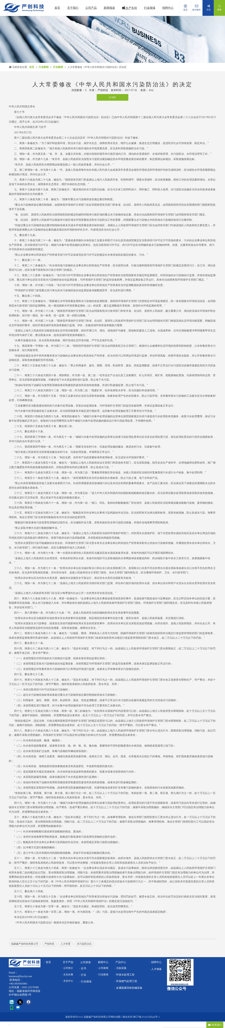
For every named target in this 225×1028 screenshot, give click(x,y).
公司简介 (68, 968)
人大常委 (65, 943)
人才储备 (156, 969)
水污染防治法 (84, 943)
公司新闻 (103, 968)
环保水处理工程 (125, 974)
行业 (83, 974)
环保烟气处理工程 (126, 981)
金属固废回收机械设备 (129, 987)
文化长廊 (68, 974)
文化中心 (68, 980)
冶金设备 (121, 968)
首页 (48, 962)
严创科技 (49, 943)
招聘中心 (156, 962)
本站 (151, 90)
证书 (83, 968)
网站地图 (116, 1016)
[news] (112, 39)
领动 (125, 1016)
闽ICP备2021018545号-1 (146, 1016)
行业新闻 (103, 974)
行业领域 (86, 981)
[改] (180, 972)
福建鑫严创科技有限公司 (24, 943)
